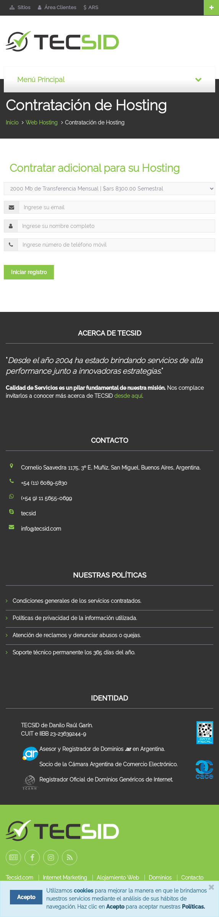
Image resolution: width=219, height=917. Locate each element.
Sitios (20, 7)
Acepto (115, 907)
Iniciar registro (29, 272)
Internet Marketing (65, 878)
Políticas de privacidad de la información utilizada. (75, 618)
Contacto (192, 878)
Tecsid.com (19, 878)
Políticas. (193, 907)
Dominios (160, 878)
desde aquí (128, 396)
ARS (91, 7)
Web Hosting (42, 122)
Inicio (12, 122)
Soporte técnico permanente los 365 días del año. (74, 652)
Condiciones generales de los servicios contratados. (77, 601)
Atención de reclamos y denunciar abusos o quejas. (77, 635)
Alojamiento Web (118, 878)
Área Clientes (57, 7)
